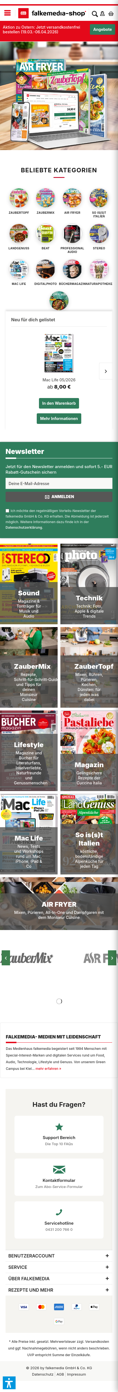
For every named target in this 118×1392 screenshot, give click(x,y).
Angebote (102, 29)
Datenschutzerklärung (24, 527)
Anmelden (59, 497)
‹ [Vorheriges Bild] (6, 957)
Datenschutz (42, 1374)
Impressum (76, 1374)
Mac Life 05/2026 (59, 379)
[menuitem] (7, 13)
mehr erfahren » (48, 1069)
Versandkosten (97, 1341)
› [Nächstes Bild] (112, 957)
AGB (60, 1374)
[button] (9, 1382)
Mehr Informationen (59, 418)
